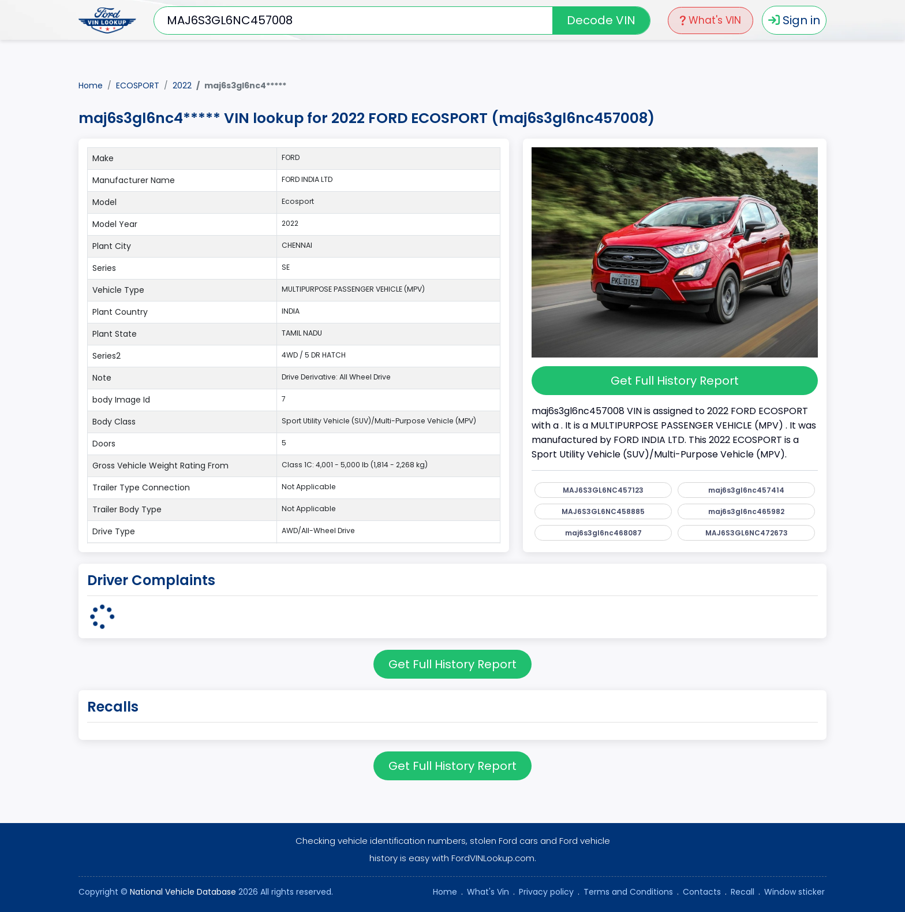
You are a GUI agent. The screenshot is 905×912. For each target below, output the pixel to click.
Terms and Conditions (628, 892)
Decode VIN (601, 20)
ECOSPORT (137, 85)
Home (90, 85)
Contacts (702, 892)
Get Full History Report (675, 381)
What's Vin (488, 892)
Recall (742, 892)
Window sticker (794, 892)
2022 (182, 85)
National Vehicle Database (183, 892)
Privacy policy (546, 892)
